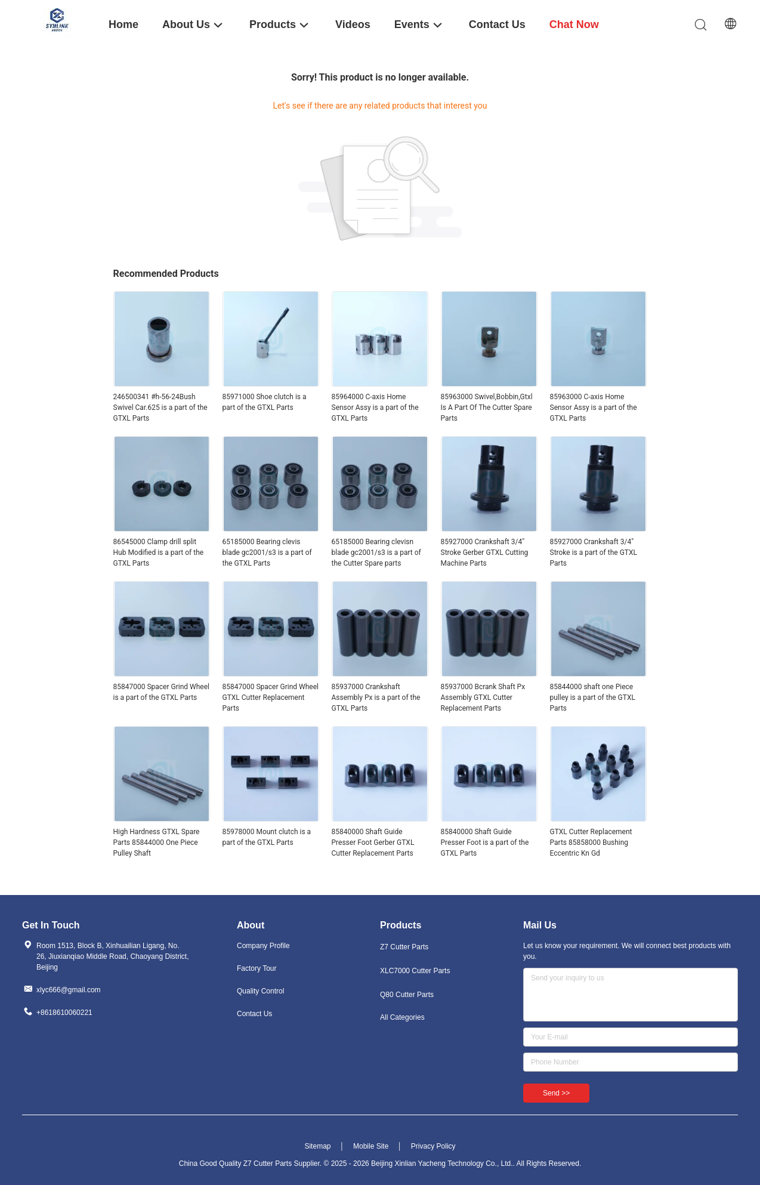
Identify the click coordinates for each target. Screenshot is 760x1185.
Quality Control (260, 991)
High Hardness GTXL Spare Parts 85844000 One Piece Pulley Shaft (156, 842)
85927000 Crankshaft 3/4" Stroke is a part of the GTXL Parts (593, 552)
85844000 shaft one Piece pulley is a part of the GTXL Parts (592, 697)
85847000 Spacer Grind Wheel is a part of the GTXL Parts (161, 692)
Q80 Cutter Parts (407, 994)
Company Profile (263, 946)
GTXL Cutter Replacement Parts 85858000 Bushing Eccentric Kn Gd (591, 842)
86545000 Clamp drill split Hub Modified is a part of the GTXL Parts (158, 552)
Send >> (556, 1093)
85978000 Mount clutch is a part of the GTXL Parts (267, 837)
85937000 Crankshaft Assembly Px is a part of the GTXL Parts (376, 697)
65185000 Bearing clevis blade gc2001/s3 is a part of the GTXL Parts (267, 552)
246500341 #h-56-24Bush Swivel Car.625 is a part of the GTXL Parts (160, 407)
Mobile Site (370, 1146)
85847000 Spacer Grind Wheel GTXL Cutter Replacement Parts (271, 697)
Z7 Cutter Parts (404, 947)
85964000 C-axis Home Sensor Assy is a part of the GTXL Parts (375, 407)
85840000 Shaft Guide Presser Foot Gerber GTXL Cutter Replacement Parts (373, 842)
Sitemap (317, 1146)
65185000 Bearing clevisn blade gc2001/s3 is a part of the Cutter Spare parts (376, 552)
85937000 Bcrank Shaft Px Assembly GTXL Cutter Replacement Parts (483, 697)
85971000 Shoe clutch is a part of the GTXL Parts (265, 402)
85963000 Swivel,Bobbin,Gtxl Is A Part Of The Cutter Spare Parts (487, 407)
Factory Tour (256, 968)
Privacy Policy (433, 1146)
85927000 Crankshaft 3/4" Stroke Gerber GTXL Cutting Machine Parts (485, 552)
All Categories (402, 1017)
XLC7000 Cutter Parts (415, 971)
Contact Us (254, 1014)
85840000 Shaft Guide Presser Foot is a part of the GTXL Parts (485, 842)
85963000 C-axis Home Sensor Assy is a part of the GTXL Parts (593, 407)
